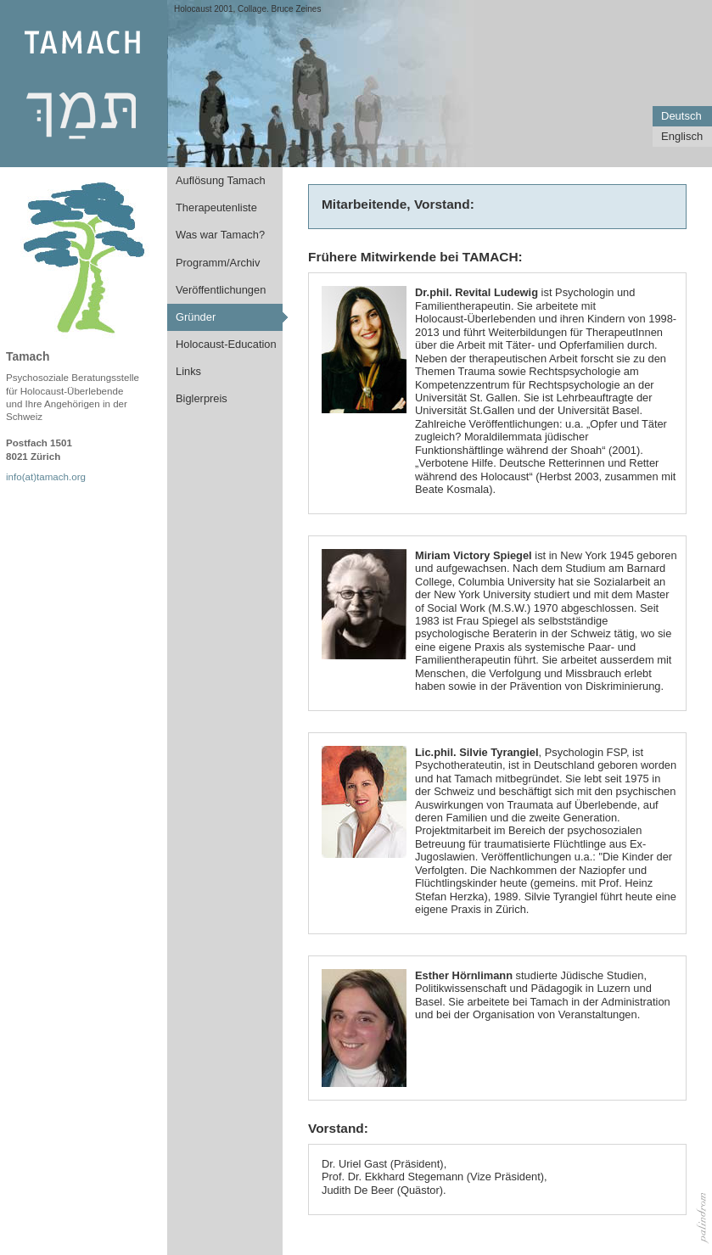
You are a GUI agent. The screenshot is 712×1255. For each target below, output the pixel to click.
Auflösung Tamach (221, 180)
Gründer (196, 317)
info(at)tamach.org (46, 477)
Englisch (682, 136)
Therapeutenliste (216, 207)
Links (188, 371)
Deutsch (681, 115)
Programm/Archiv (218, 262)
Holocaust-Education (226, 344)
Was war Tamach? (220, 234)
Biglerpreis (201, 398)
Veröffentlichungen (221, 289)
